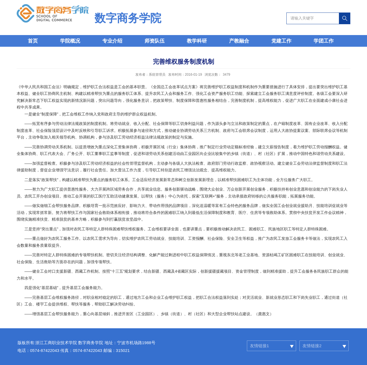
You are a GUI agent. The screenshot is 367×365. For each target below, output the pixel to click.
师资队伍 (155, 41)
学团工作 (324, 41)
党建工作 (281, 41)
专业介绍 (112, 41)
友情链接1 (259, 345)
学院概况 (70, 41)
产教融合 (239, 41)
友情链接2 (311, 345)
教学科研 (197, 41)
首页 (33, 41)
